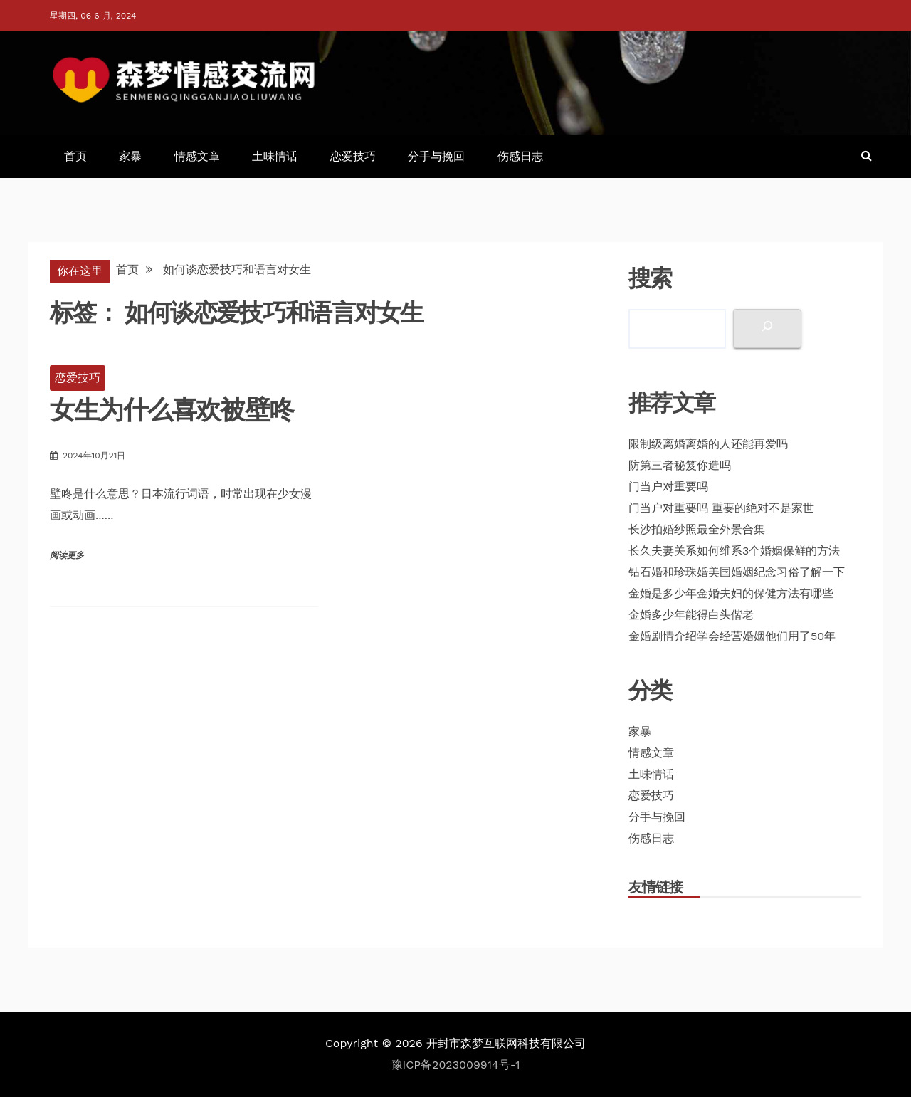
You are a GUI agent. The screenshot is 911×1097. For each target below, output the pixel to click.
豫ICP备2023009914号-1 (455, 1064)
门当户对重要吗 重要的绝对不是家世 (721, 508)
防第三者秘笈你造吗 (679, 465)
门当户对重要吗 (668, 486)
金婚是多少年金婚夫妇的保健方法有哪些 (730, 593)
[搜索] (767, 328)
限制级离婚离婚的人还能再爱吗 (708, 444)
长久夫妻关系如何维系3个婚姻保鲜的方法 (734, 550)
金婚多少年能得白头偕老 (691, 614)
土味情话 (274, 156)
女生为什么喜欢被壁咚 (171, 409)
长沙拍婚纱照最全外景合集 (696, 529)
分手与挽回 (436, 156)
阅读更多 (67, 555)
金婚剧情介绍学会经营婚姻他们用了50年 (732, 636)
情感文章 (197, 156)
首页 (75, 156)
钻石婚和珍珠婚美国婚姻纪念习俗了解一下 (736, 572)
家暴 (130, 156)
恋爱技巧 (353, 156)
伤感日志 (520, 156)
